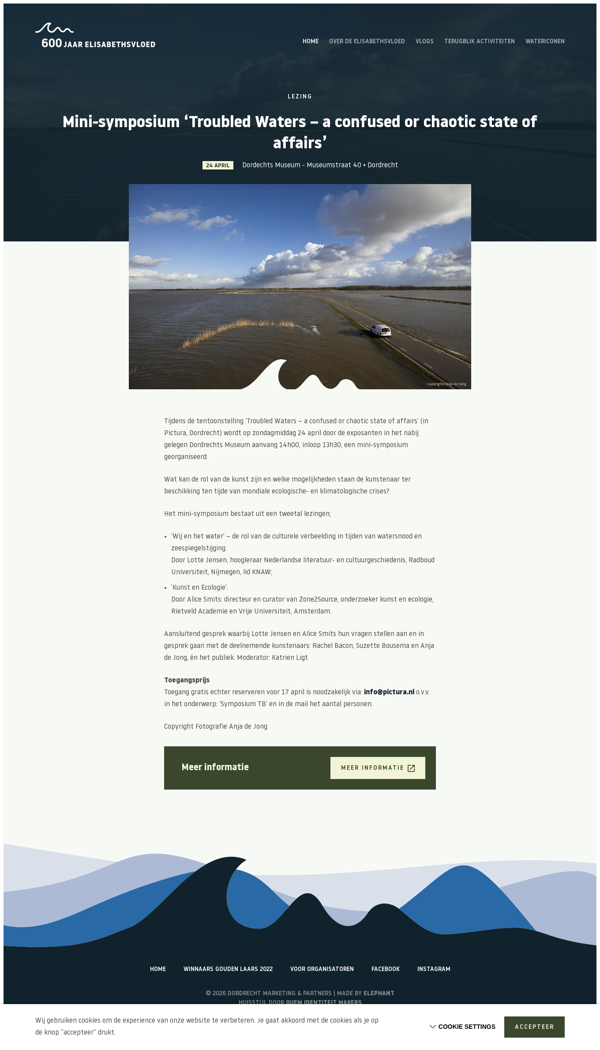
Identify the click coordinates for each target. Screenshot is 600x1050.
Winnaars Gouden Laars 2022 (228, 969)
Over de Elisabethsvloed (367, 42)
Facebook (385, 969)
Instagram (433, 969)
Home (311, 42)
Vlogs (425, 42)
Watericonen (545, 42)
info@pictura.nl (389, 692)
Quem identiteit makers (324, 1003)
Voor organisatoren (322, 969)
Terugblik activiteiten (479, 42)
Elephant (379, 993)
